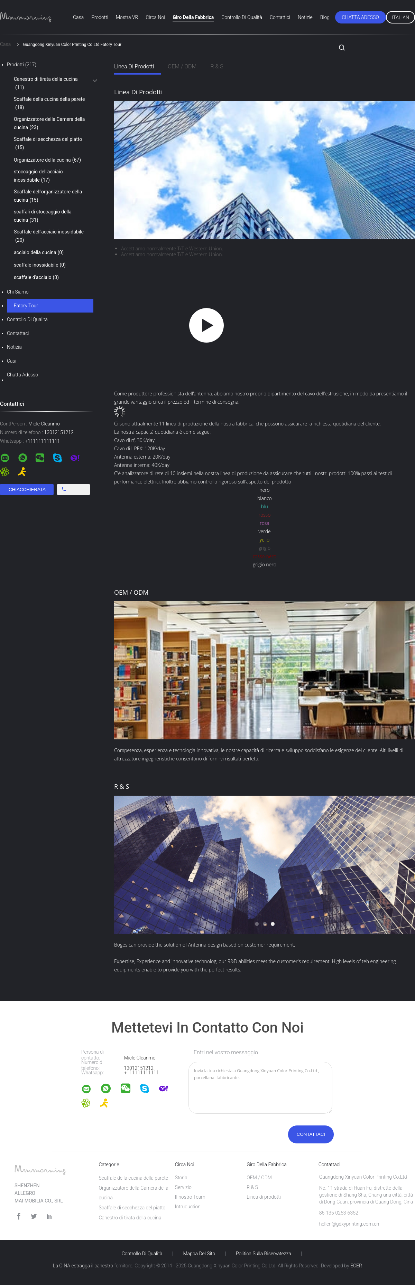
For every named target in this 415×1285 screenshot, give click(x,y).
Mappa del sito (199, 1253)
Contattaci (18, 333)
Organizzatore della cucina (47, 160)
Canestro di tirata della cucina (46, 84)
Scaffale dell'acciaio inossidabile (49, 236)
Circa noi (155, 17)
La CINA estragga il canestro (83, 1265)
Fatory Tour (26, 305)
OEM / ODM (182, 66)
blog (325, 17)
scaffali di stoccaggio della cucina (43, 216)
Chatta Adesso (360, 17)
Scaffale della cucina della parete (49, 104)
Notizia (14, 347)
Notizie (305, 17)
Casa (78, 17)
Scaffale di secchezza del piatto (48, 144)
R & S (216, 66)
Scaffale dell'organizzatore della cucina (48, 196)
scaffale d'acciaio (36, 277)
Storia (181, 1177)
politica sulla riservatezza (263, 1253)
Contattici (280, 17)
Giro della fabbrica (193, 17)
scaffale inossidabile (40, 265)
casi (11, 361)
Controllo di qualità (241, 17)
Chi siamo (18, 292)
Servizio (183, 1187)
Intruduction (188, 1206)
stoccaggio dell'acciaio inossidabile (38, 176)
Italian (400, 17)
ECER (356, 1265)
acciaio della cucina (39, 252)
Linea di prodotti (134, 66)
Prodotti (99, 17)
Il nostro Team (190, 1197)
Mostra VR (127, 17)
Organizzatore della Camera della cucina (49, 124)
